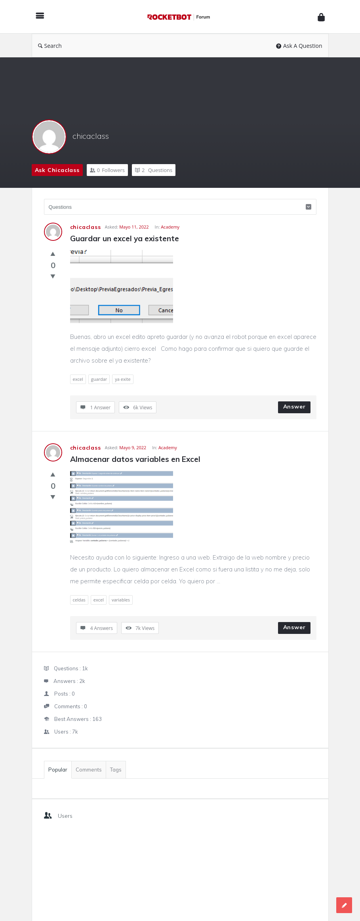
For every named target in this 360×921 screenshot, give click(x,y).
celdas (79, 600)
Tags (116, 769)
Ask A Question (299, 45)
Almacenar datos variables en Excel (135, 459)
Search (50, 45)
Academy (170, 227)
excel (78, 379)
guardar (99, 379)
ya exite (122, 379)
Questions (153, 170)
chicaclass (90, 136)
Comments (89, 769)
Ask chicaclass (57, 170)
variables (121, 600)
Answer (294, 406)
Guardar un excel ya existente (124, 238)
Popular (57, 769)
